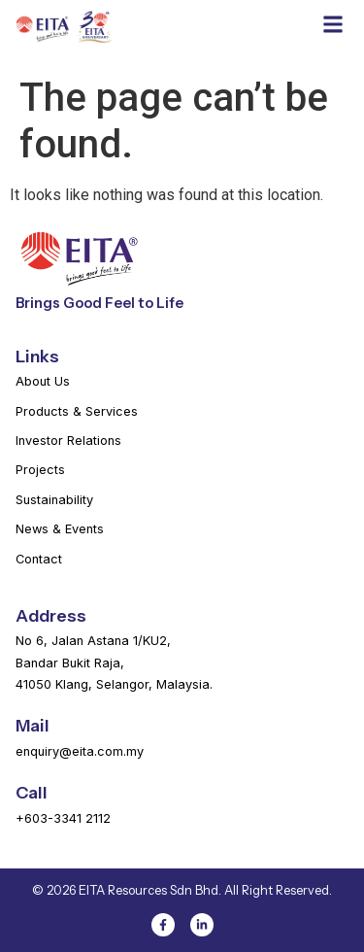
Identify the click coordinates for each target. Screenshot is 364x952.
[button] (332, 24)
